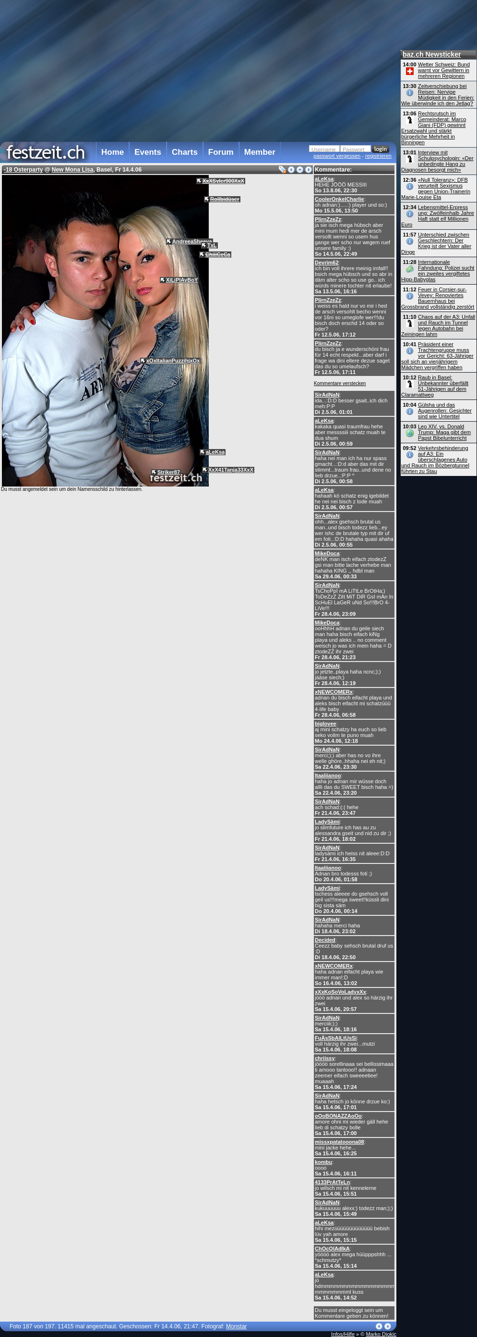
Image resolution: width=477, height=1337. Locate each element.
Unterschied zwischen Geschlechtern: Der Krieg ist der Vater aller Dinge (436, 243)
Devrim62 (327, 262)
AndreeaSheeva (192, 241)
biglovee (325, 723)
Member (259, 152)
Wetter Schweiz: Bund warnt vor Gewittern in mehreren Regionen (444, 70)
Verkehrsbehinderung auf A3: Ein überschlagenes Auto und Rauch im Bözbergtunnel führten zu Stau (435, 459)
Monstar (236, 1326)
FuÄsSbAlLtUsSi (336, 1038)
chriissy (325, 1058)
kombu (323, 1162)
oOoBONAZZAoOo (338, 1116)
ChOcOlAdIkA (332, 1248)
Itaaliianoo (328, 775)
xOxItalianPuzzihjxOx (173, 360)
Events (147, 152)
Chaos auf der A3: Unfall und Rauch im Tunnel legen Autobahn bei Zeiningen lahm (438, 325)
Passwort (353, 149)
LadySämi (327, 822)
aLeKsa (324, 179)
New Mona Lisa (73, 169)
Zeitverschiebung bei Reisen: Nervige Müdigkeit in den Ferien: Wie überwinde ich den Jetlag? (437, 94)
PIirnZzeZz (328, 219)
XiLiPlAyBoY (182, 280)
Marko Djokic (381, 1334)
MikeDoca (327, 553)
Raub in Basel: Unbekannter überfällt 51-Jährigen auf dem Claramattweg (434, 386)
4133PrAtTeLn (332, 1182)
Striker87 (168, 472)
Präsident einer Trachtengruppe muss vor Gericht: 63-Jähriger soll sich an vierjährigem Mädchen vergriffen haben (437, 355)
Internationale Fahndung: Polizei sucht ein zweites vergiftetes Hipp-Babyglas (437, 270)
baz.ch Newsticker (432, 54)
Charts (185, 152)
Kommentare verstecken (340, 383)
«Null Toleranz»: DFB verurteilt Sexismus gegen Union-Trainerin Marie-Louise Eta (435, 188)
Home (112, 152)
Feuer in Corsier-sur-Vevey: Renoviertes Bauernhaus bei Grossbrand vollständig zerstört (437, 298)
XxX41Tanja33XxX (230, 470)
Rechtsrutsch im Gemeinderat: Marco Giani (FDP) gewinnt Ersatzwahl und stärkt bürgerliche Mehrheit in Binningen (433, 128)
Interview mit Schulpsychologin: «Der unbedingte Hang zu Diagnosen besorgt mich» (437, 161)
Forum (221, 152)
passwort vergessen (336, 156)
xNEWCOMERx (334, 692)
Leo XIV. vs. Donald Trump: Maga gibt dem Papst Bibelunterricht (444, 432)
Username (323, 149)
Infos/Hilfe (343, 1334)
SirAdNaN (327, 395)
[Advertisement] (187, 69)
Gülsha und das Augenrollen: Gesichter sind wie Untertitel (445, 410)
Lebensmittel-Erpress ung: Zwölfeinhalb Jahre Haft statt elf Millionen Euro (437, 215)
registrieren (378, 156)
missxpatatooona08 (339, 1142)
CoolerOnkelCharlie (339, 199)
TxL (212, 245)
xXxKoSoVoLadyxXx (340, 992)
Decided (325, 940)
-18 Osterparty (23, 169)
